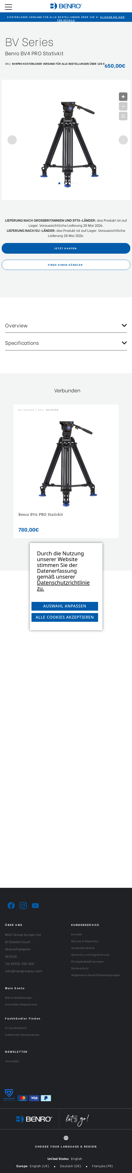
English (76, 1158)
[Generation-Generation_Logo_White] (66, 764)
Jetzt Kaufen (65, 248)
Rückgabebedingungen (87, 961)
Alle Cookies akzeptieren (65, 617)
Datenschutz (80, 968)
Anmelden (12, 1061)
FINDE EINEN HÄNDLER (65, 265)
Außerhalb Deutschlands (22, 1034)
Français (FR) (102, 1165)
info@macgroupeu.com (23, 970)
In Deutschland (15, 1028)
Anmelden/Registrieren (21, 1004)
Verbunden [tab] (67, 390)
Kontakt (76, 934)
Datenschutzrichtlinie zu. (63, 585)
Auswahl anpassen (64, 606)
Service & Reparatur (85, 941)
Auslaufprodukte (82, 948)
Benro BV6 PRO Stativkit (40, 514)
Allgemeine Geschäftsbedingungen (95, 975)
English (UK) (39, 1165)
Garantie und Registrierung (90, 954)
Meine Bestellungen (18, 997)
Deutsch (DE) (70, 1165)
